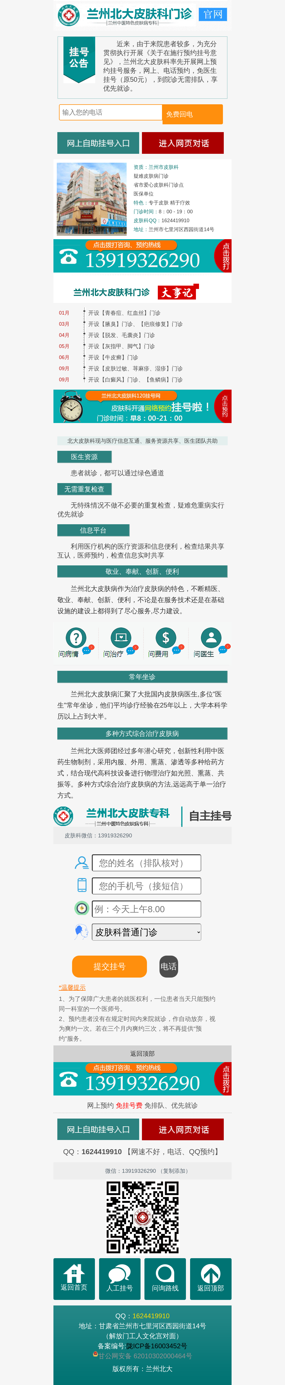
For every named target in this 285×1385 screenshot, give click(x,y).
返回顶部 (142, 1053)
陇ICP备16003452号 (156, 1346)
